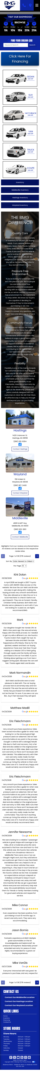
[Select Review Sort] (23, 561)
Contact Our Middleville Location (20, 997)
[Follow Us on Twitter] (14, 1057)
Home (5, 1016)
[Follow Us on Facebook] (10, 1057)
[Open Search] (15, 45)
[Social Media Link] (25, 1057)
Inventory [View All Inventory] (20, 182)
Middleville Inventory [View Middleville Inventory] (20, 190)
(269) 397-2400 (20, 485)
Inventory (6, 1018)
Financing (6, 1020)
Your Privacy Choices (27, 1062)
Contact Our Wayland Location (19, 1005)
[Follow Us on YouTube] (18, 1057)
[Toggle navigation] (36, 5)
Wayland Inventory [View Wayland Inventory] (20, 205)
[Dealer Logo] (10, 5)
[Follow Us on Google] (21, 1057)
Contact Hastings (20, 449)
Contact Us (7, 1022)
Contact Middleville (20, 537)
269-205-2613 (20, 1066)
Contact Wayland (20, 493)
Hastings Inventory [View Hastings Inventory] (20, 197)
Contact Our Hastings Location (19, 1001)
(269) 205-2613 (20, 529)
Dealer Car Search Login (19, 1060)
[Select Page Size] (24, 565)
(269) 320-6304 (20, 441)
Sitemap (16, 1062)
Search (32, 45)
